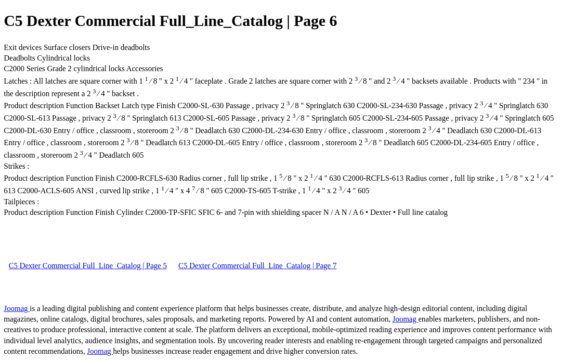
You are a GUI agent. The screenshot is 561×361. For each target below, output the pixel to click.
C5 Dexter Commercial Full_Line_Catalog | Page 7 (257, 265)
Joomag (17, 308)
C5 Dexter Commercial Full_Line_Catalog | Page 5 (88, 265)
